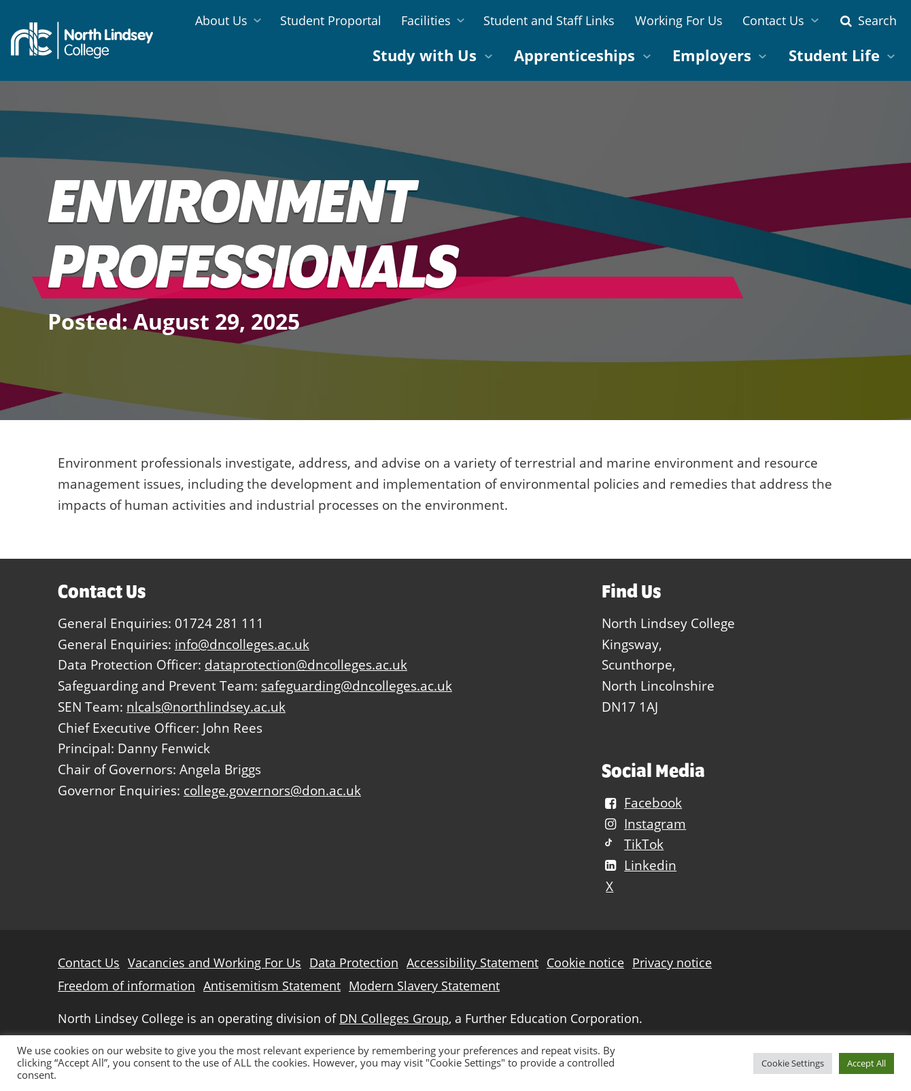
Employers (711, 55)
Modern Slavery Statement (424, 986)
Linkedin (639, 864)
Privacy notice (672, 963)
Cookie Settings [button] (792, 1063)
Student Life (834, 55)
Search (867, 20)
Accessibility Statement (472, 963)
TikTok (633, 843)
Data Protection (353, 963)
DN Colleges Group (394, 1018)
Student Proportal (330, 20)
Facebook (642, 802)
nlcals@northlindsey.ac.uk (206, 706)
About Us (221, 20)
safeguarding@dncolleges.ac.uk (356, 685)
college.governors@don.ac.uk (272, 790)
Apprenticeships (574, 55)
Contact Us (773, 20)
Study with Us (425, 55)
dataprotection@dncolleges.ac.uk (306, 664)
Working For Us (679, 20)
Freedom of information (126, 986)
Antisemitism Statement (272, 986)
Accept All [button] (866, 1063)
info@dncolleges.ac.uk (242, 644)
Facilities (426, 20)
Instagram (644, 823)
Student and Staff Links (549, 20)
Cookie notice (585, 963)
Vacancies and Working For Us (214, 963)
